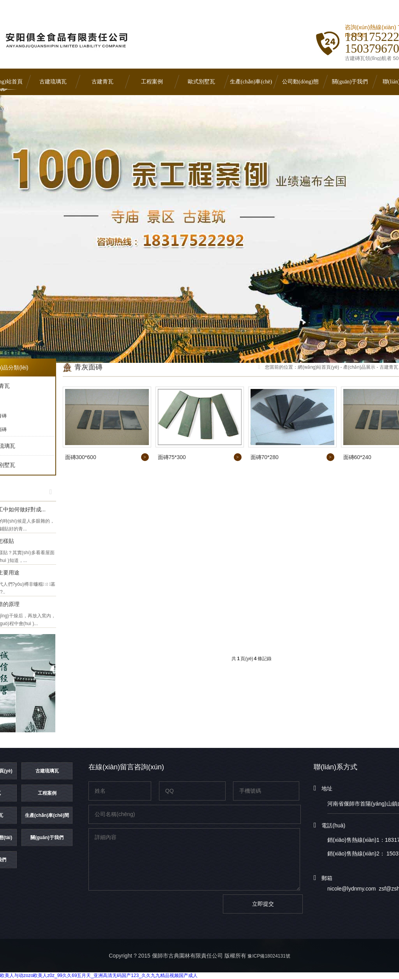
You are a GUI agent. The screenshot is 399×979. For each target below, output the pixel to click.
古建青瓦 (102, 82)
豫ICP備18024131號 (268, 956)
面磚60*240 (357, 457)
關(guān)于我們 (350, 82)
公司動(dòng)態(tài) (300, 87)
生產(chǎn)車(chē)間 (251, 87)
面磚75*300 (172, 457)
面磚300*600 (80, 457)
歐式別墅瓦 (201, 82)
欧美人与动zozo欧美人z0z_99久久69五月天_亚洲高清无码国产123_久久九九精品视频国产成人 (99, 975)
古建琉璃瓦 (53, 82)
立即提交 (263, 904)
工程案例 (152, 82)
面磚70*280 (265, 457)
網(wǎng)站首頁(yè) (318, 367)
